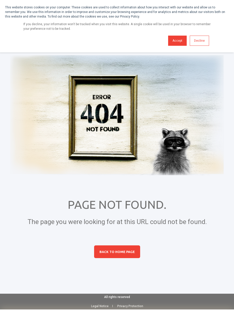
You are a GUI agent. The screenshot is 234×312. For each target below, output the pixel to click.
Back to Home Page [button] (117, 252)
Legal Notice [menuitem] (100, 306)
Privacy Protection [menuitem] (130, 306)
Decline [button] (199, 40)
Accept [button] (177, 40)
